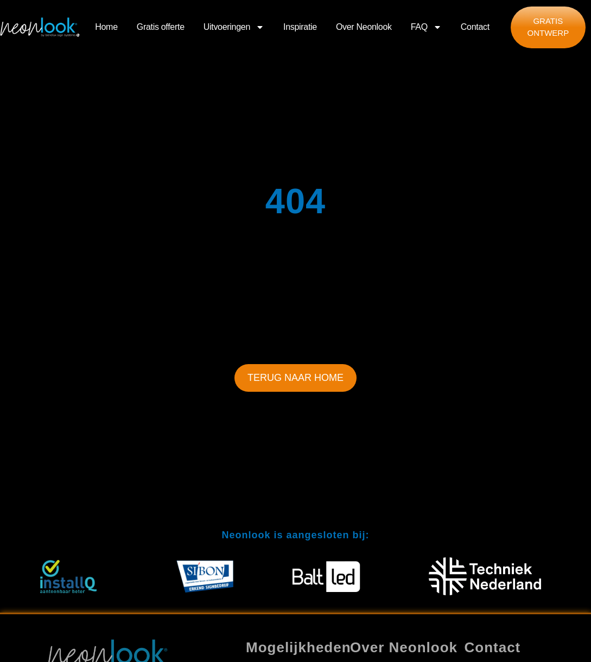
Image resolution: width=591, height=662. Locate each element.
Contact (475, 26)
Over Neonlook (364, 26)
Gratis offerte (161, 26)
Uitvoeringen (234, 27)
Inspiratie (300, 26)
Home (106, 26)
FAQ (426, 27)
